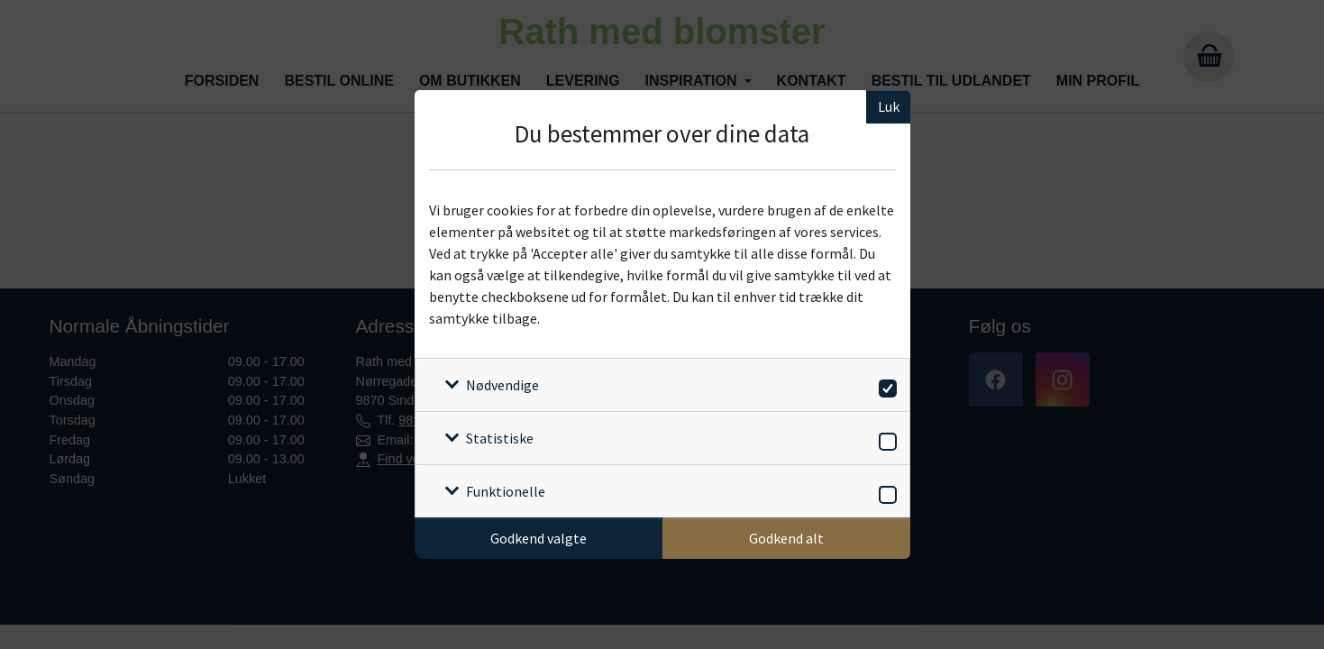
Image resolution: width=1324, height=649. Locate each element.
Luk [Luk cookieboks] (888, 106)
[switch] (884, 385)
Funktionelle (505, 491)
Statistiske (500, 438)
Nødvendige (502, 385)
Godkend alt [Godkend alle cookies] (786, 538)
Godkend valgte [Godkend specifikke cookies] (538, 538)
